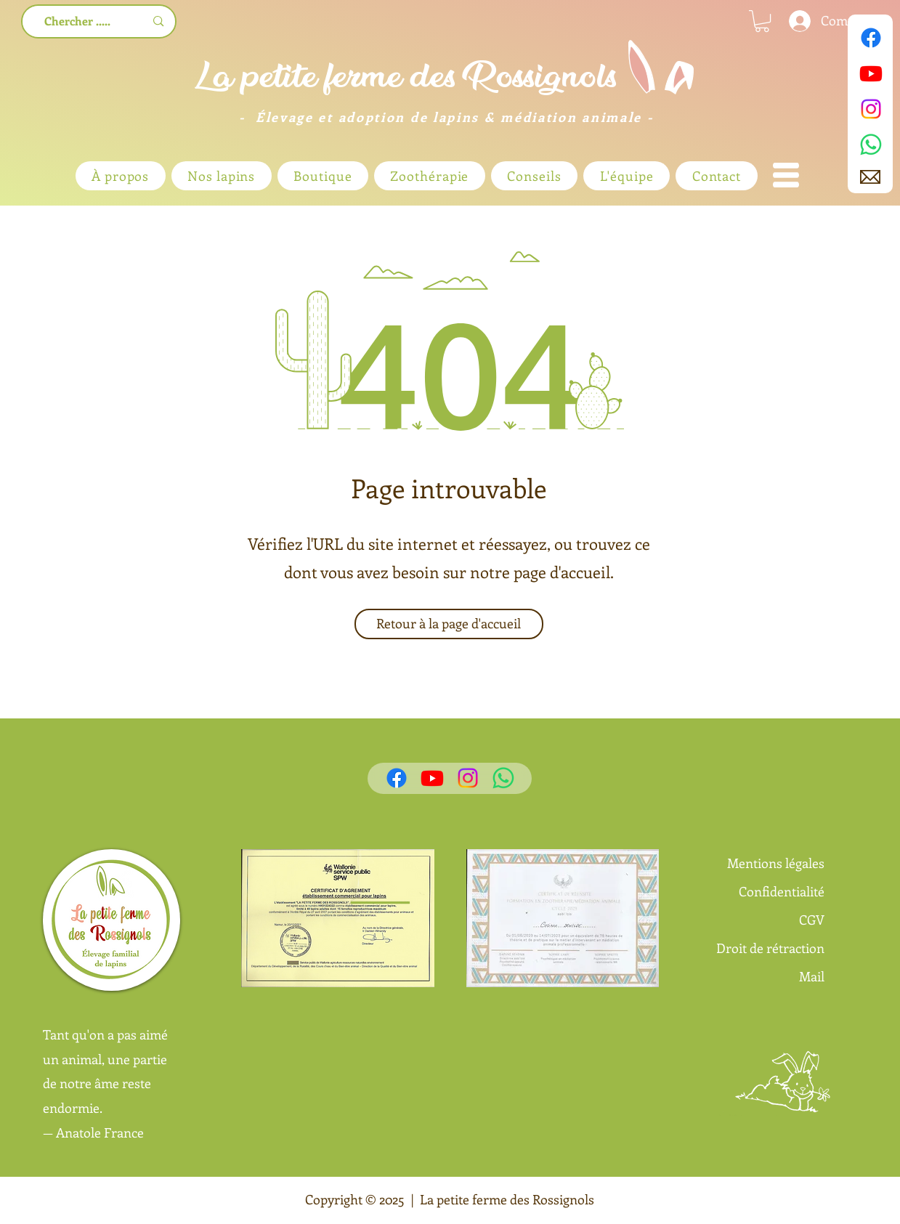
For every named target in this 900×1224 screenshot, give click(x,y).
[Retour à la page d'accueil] (448, 624)
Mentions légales (775, 863)
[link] (762, 21)
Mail (811, 976)
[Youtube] (871, 73)
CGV (811, 919)
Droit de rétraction (770, 948)
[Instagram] (871, 109)
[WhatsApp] (871, 144)
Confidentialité (781, 891)
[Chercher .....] (78, 21)
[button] (786, 175)
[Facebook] (871, 38)
